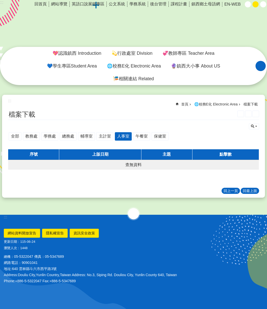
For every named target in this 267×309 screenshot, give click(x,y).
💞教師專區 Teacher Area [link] (188, 53)
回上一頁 (231, 191)
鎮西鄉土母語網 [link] (205, 4)
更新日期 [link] (10, 242)
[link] (240, 114)
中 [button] (255, 4)
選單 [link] (133, 213)
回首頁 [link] (40, 4)
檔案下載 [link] (251, 104)
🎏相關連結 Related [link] (133, 78)
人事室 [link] (123, 136)
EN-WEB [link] (232, 4)
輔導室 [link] (86, 136)
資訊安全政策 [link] (84, 233)
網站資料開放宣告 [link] (22, 233)
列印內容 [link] (248, 114)
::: (5, 217)
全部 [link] (15, 136)
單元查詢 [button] (254, 126)
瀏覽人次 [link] (10, 248)
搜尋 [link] (261, 66)
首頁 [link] (184, 104)
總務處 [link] (68, 136)
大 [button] (263, 4)
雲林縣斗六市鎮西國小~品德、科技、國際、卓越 (133, 23)
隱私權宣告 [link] (55, 233)
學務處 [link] (50, 136)
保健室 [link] (160, 136)
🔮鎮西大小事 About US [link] (195, 66)
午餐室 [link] (142, 136)
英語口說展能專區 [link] (88, 4)
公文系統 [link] (117, 4)
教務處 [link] (31, 136)
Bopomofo (255, 114)
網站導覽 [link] (59, 4)
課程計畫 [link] (179, 4)
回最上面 (250, 191)
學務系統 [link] (137, 4)
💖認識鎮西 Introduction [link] (77, 53)
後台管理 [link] (158, 4)
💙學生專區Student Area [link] (72, 66)
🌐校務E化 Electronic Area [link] (134, 66)
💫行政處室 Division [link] (132, 53)
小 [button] (248, 4)
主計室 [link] (105, 136)
